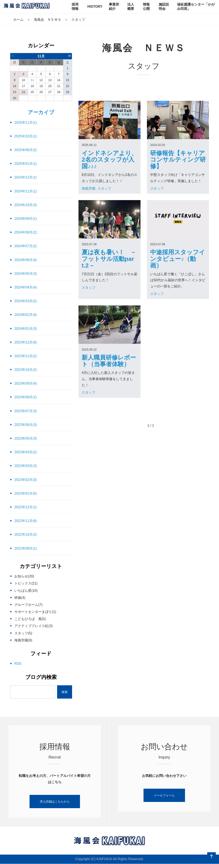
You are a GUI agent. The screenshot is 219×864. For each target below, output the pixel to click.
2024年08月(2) (25, 232)
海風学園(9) (23, 640)
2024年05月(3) (25, 273)
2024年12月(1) (25, 177)
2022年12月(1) (25, 507)
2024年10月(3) (25, 205)
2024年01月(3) (25, 328)
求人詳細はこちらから (55, 801)
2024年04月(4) (25, 287)
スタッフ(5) (23, 633)
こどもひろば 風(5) (30, 619)
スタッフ (104, 188)
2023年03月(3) (25, 466)
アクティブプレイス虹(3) (33, 626)
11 (32, 80)
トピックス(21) (25, 583)
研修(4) (19, 597)
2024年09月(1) (25, 218)
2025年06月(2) (25, 150)
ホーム (18, 19)
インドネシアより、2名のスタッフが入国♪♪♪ (109, 160)
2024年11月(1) (25, 191)
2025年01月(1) (25, 163)
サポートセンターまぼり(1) (35, 612)
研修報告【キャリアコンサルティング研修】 (178, 160)
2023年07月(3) (25, 411)
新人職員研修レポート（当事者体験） (109, 360)
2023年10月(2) (25, 370)
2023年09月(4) (25, 383)
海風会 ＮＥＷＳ (47, 19)
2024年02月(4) (25, 315)
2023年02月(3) (25, 480)
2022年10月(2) (25, 534)
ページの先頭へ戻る (211, 856)
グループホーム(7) (28, 605)
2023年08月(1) (25, 397)
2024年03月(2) (25, 301)
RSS (17, 663)
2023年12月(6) (25, 342)
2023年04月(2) (25, 452)
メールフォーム (164, 795)
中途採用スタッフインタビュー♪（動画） (177, 259)
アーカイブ (41, 112)
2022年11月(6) (25, 521)
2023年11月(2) (25, 356)
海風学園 (88, 188)
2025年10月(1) (25, 136)
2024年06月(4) (25, 260)
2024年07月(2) (25, 246)
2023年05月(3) (25, 438)
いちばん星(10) (25, 590)
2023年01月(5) (25, 493)
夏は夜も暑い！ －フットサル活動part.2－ (109, 259)
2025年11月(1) (25, 122)
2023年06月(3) (25, 425)
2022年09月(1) (25, 548)
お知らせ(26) (24, 576)
